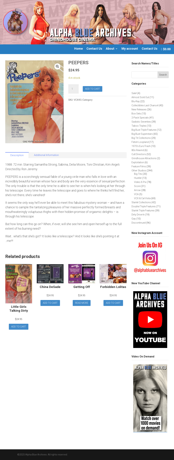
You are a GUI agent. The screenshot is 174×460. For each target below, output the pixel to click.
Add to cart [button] (18, 326)
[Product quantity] (73, 89)
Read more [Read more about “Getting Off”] (81, 303)
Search (163, 74)
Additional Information (46, 155)
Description (17, 155)
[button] (57, 66)
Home (78, 48)
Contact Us (94, 48)
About (110, 48)
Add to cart (92, 88)
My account (129, 48)
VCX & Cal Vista (101, 99)
